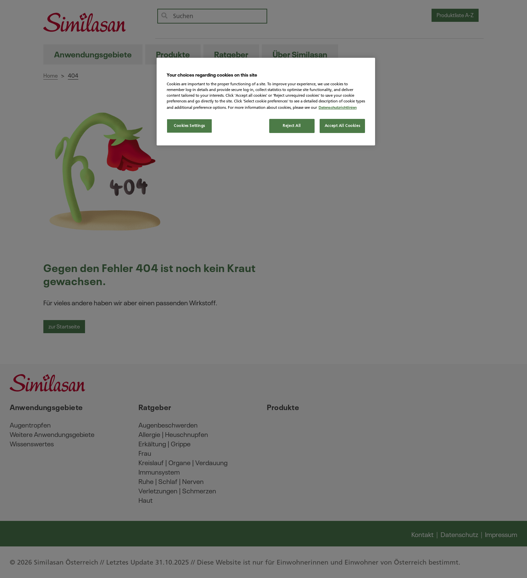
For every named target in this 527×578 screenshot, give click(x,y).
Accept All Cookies (342, 125)
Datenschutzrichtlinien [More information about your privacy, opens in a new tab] (338, 107)
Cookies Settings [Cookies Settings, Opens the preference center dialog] (189, 125)
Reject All (292, 125)
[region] (266, 101)
